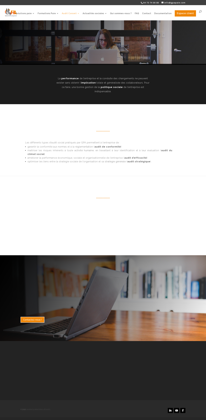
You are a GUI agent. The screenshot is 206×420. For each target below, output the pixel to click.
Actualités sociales (93, 13)
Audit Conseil (69, 13)
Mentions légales (42, 409)
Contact (146, 13)
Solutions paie (24, 13)
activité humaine (84, 150)
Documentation (163, 13)
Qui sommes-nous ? (121, 13)
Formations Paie (47, 13)
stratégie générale (115, 161)
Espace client (185, 13)
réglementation (84, 146)
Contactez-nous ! (32, 319)
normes (62, 146)
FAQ (137, 13)
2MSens (29, 409)
